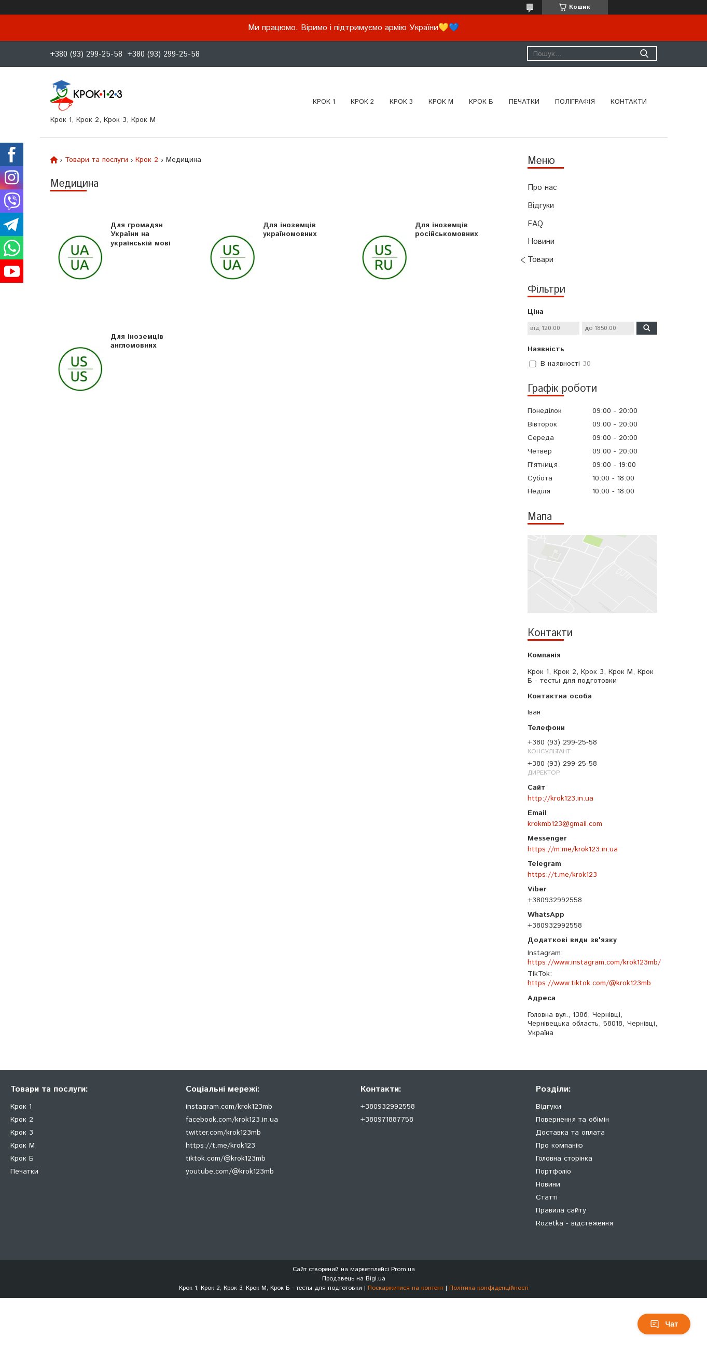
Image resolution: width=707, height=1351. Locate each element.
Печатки (24, 1171)
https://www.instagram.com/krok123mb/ (594, 962)
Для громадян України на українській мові (140, 234)
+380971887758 (387, 1119)
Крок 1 (324, 102)
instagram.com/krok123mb (229, 1106)
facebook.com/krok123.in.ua (232, 1119)
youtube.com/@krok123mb (230, 1171)
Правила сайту (561, 1210)
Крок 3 (401, 102)
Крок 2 (362, 102)
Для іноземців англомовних (136, 341)
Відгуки (541, 205)
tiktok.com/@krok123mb (226, 1158)
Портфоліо (553, 1171)
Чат (664, 1324)
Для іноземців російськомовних (446, 230)
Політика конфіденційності (489, 1288)
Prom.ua (403, 1269)
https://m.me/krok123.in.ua (573, 849)
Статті (547, 1197)
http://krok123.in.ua (560, 798)
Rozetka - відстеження (574, 1223)
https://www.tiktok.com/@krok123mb (589, 983)
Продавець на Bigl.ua (353, 1278)
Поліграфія (575, 102)
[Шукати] (644, 53)
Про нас (542, 187)
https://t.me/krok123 (562, 875)
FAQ (535, 223)
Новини (541, 241)
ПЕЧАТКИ (524, 102)
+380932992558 (388, 1106)
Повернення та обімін (572, 1119)
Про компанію (559, 1145)
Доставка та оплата (570, 1132)
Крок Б (481, 102)
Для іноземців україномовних (289, 230)
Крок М (440, 102)
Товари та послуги (96, 159)
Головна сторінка (564, 1158)
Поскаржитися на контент (405, 1288)
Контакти (629, 102)
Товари (540, 259)
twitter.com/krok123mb (223, 1132)
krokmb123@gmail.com (565, 824)
